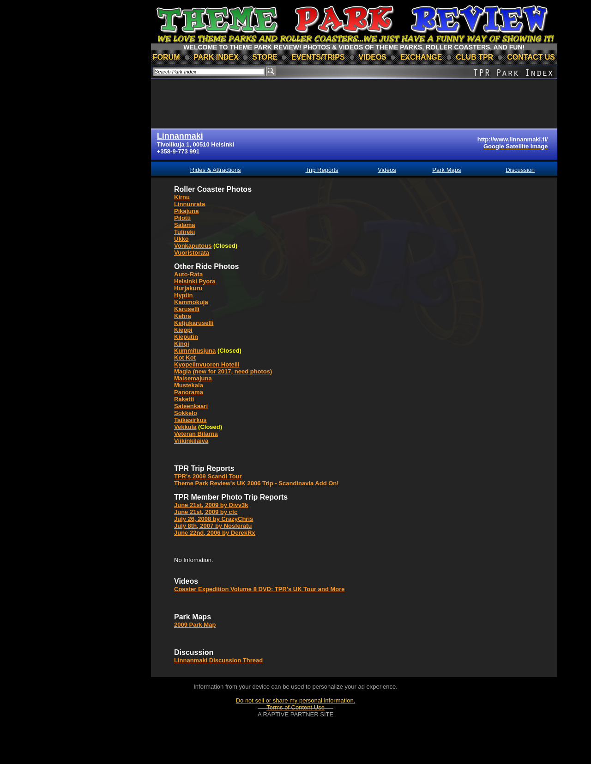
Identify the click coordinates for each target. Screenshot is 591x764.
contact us (531, 57)
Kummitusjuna (195, 350)
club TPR (474, 57)
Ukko (181, 238)
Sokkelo (185, 413)
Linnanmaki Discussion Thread (218, 660)
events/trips (318, 57)
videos (372, 57)
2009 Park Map (195, 624)
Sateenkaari (191, 406)
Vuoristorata (191, 252)
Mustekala (188, 385)
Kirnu (182, 197)
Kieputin (186, 336)
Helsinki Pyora (195, 281)
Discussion (520, 169)
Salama (184, 224)
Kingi (181, 343)
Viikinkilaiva (191, 440)
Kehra (182, 315)
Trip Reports (322, 169)
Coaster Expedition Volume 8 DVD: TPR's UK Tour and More (259, 589)
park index (216, 57)
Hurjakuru (188, 288)
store (264, 57)
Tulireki (184, 231)
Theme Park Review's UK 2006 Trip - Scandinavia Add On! (256, 483)
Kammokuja (191, 302)
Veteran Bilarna (196, 433)
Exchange (421, 57)
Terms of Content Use (295, 707)
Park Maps (446, 169)
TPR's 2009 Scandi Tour (208, 476)
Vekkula (185, 426)
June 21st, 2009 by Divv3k (211, 504)
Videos (387, 169)
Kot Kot (185, 357)
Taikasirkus (190, 419)
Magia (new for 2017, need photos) (223, 371)
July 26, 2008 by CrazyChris (213, 518)
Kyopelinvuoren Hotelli (207, 364)
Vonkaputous (192, 245)
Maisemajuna (193, 378)
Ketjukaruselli (193, 322)
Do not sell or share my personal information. (296, 700)
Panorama (188, 392)
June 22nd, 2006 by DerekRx (214, 532)
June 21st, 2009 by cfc (205, 511)
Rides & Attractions (215, 169)
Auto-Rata (188, 274)
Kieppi (183, 329)
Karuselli (186, 309)
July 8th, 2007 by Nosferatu (213, 525)
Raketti (184, 399)
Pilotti (182, 217)
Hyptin (183, 295)
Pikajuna (186, 211)
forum (166, 57)
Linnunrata (189, 204)
